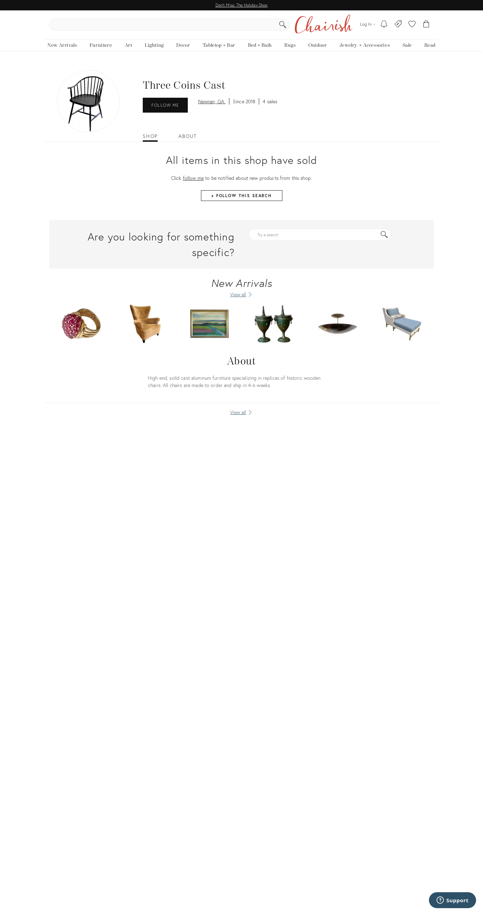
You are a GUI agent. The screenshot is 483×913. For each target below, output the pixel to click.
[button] (412, 27)
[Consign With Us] (398, 27)
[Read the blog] (430, 51)
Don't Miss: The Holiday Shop (242, 5)
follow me (193, 184)
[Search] (316, 28)
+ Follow (241, 201)
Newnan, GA (212, 107)
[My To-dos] (384, 27)
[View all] (241, 418)
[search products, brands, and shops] (241, 28)
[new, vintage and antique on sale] (407, 51)
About (187, 142)
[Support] (452, 900)
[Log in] (367, 27)
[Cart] (426, 27)
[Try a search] (319, 240)
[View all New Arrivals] (241, 300)
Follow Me (165, 111)
